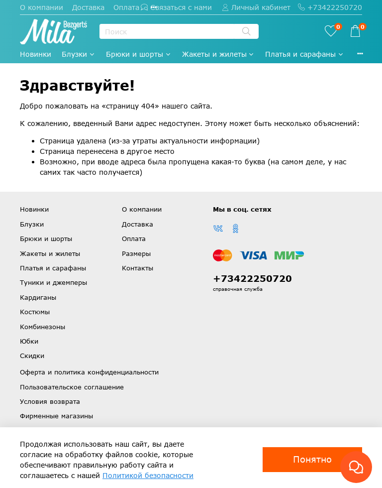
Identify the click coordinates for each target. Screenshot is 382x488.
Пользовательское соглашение (72, 387)
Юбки (29, 341)
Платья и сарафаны (304, 54)
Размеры (136, 253)
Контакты (137, 268)
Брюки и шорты (139, 54)
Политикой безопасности (147, 475)
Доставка (88, 7)
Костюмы (35, 312)
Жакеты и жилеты (218, 54)
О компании (41, 7)
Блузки (79, 54)
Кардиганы (38, 297)
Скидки (32, 356)
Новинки (35, 54)
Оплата (126, 7)
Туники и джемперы (53, 282)
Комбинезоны (42, 327)
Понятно (312, 459)
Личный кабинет (256, 7)
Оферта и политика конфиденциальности (89, 372)
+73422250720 (330, 7)
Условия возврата (50, 401)
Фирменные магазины (56, 416)
